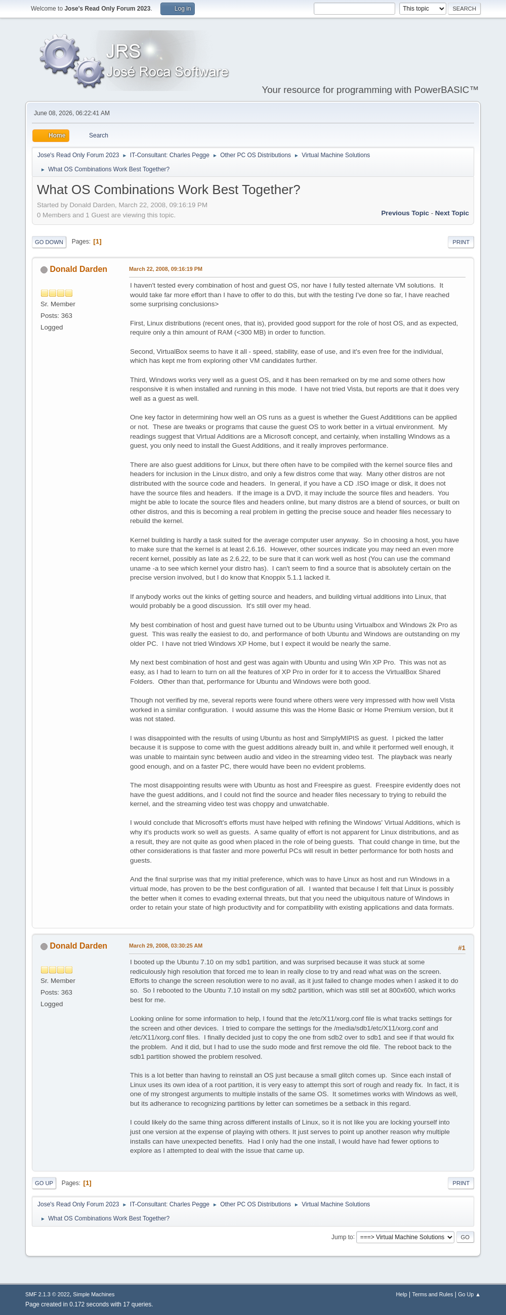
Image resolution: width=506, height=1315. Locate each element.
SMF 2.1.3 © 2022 (47, 1294)
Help (401, 1294)
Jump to (342, 1236)
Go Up (44, 1183)
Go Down (49, 242)
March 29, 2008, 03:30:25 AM (165, 946)
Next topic (452, 213)
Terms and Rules (432, 1294)
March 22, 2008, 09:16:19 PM (165, 269)
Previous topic (405, 213)
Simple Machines (93, 1294)
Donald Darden (78, 269)
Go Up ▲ (469, 1294)
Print (461, 242)
